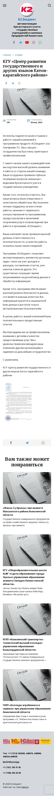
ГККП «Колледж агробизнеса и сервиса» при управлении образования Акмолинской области (27, 708)
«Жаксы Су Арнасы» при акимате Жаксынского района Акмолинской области (24, 511)
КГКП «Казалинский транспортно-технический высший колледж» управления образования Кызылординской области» (23, 644)
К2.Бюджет (27, 19)
